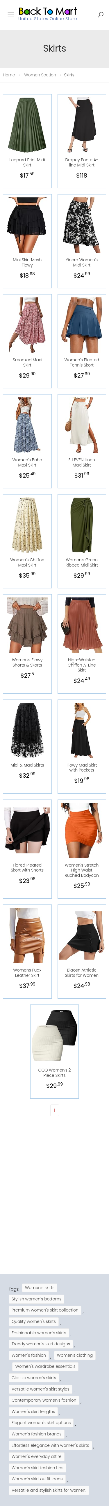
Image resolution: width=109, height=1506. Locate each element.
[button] (101, 14)
